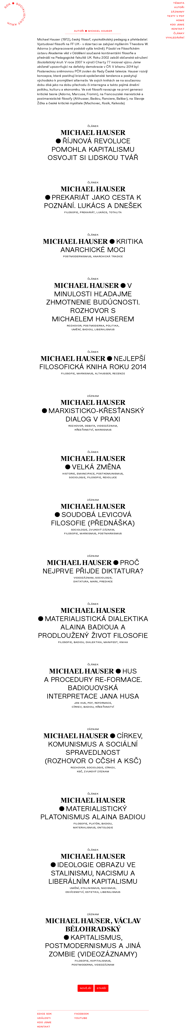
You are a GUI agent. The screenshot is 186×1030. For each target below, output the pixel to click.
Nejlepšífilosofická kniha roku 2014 (92, 362)
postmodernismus (77, 256)
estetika (92, 892)
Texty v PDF (175, 15)
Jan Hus (80, 702)
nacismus (108, 888)
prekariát (87, 212)
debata (90, 425)
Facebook (81, 1013)
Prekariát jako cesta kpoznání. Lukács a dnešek (93, 201)
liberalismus (104, 329)
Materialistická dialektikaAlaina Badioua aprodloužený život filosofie (93, 626)
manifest (110, 642)
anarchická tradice (108, 256)
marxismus (85, 373)
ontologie (105, 827)
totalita (115, 212)
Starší (101, 988)
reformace (103, 702)
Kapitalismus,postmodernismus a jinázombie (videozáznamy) (93, 945)
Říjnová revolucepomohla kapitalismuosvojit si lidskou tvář (93, 148)
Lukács (101, 212)
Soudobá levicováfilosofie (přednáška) (93, 518)
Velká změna (96, 466)
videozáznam (107, 425)
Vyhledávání (175, 37)
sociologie (77, 477)
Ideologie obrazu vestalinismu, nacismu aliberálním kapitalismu (93, 872)
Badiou (87, 329)
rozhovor (74, 325)
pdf (90, 702)
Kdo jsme (177, 24)
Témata (178, 2)
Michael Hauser (93, 132)
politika (112, 325)
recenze (118, 373)
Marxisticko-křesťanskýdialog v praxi (96, 414)
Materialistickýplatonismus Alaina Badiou (93, 812)
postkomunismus (109, 473)
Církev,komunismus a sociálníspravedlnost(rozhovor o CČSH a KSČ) (94, 748)
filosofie (71, 212)
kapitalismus (100, 960)
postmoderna (93, 325)
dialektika (94, 642)
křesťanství (84, 429)
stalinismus (90, 888)
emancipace (86, 473)
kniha (123, 642)
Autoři (179, 7)
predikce (106, 581)
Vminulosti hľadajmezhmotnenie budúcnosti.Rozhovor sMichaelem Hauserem (93, 302)
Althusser (103, 373)
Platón (94, 823)
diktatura (80, 581)
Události (44, 1018)
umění (76, 329)
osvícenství (74, 892)
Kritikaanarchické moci (101, 245)
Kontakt (177, 28)
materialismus (84, 827)
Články (178, 33)
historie (68, 473)
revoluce (110, 477)
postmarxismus (110, 533)
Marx (94, 581)
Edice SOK (44, 1013)
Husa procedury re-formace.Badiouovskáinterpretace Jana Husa (93, 683)
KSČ (79, 771)
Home (180, 20)
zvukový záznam (101, 529)
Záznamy (177, 11)
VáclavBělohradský (103, 925)
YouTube (80, 1018)
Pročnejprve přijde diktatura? (93, 566)
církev (77, 706)
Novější (85, 988)
